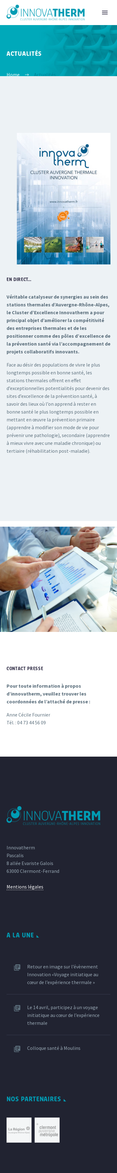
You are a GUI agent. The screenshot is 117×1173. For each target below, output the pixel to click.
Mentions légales (25, 887)
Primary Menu (105, 12)
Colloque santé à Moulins (53, 1048)
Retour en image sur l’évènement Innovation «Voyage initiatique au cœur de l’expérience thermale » (62, 974)
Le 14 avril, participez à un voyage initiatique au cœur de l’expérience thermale (63, 1015)
